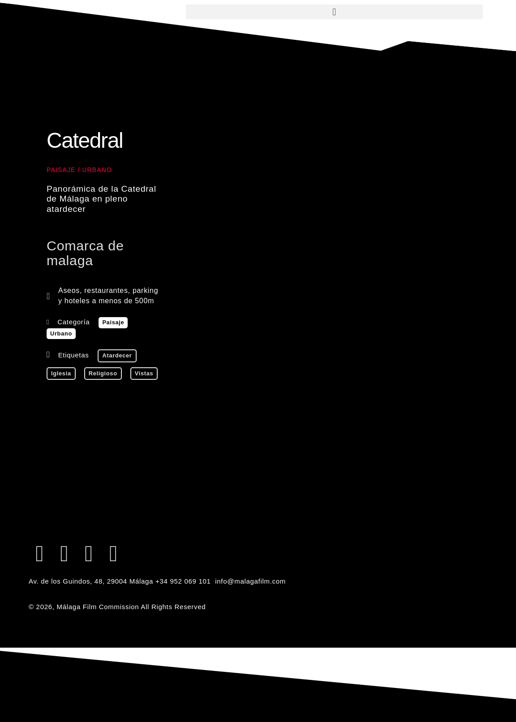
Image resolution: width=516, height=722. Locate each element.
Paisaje (61, 169)
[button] (334, 11)
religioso (103, 373)
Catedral (85, 140)
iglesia (61, 373)
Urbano (97, 169)
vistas (144, 373)
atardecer (117, 355)
